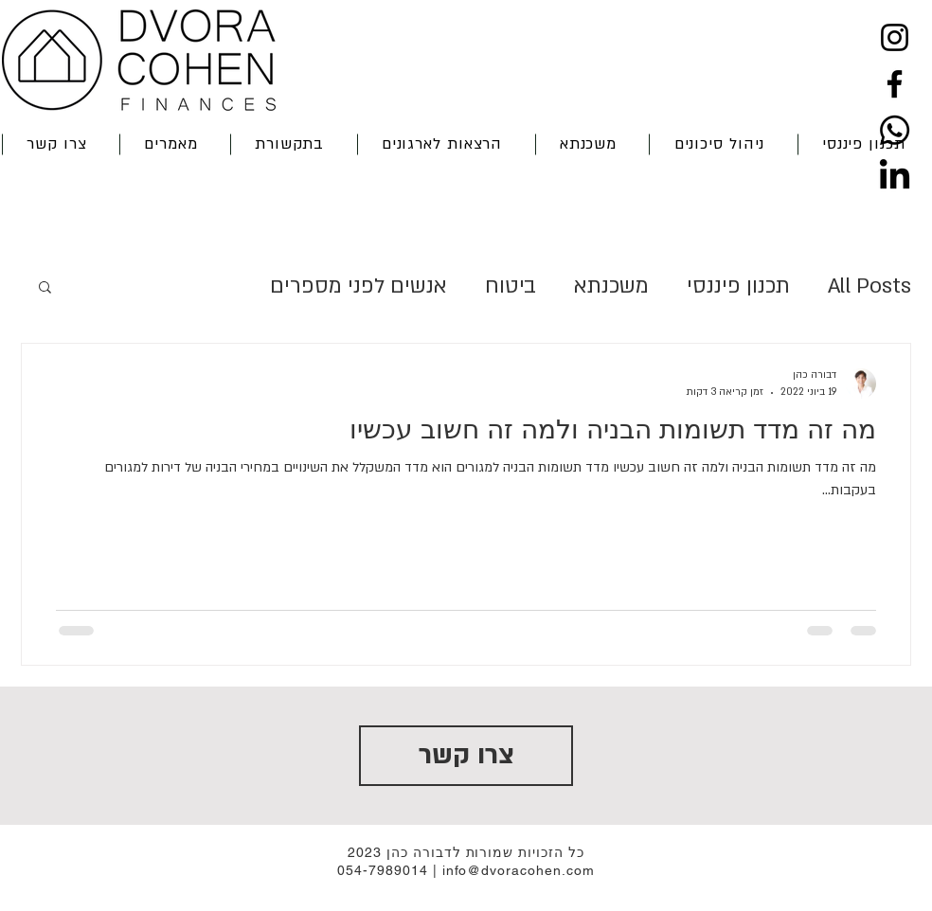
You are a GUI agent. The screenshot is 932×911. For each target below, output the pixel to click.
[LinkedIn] (894, 176)
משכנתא (611, 286)
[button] (588, 144)
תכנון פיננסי (738, 286)
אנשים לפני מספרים (358, 286)
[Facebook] (894, 83)
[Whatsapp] (894, 130)
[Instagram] (894, 37)
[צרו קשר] (466, 755)
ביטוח (510, 286)
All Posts (869, 286)
